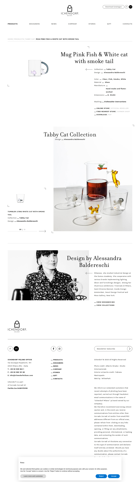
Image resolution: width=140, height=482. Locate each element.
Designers (34, 24)
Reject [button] (101, 476)
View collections (105, 305)
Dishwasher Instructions (115, 102)
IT (126, 7)
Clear (104, 79)
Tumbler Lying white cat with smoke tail (26, 213)
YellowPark (106, 378)
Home (10, 39)
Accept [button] (113, 476)
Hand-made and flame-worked (116, 90)
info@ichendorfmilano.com (21, 375)
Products (13, 24)
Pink (110, 79)
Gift (109, 24)
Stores (92, 24)
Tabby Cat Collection (70, 135)
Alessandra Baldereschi (114, 72)
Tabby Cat (30, 39)
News (54, 24)
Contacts (127, 24)
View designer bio (105, 302)
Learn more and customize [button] (33, 476)
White (123, 79)
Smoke (117, 79)
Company (72, 24)
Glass (107, 82)
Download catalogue (113, 7)
